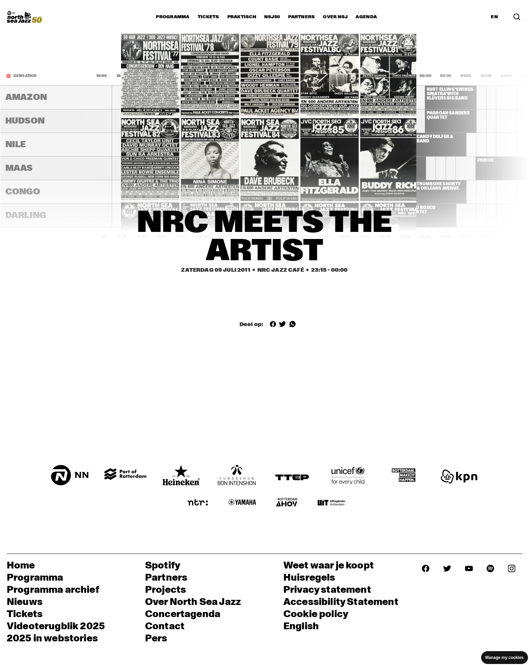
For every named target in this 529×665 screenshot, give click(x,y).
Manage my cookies (504, 657)
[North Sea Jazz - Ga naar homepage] (24, 16)
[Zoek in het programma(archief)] (516, 17)
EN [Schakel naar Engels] (494, 17)
